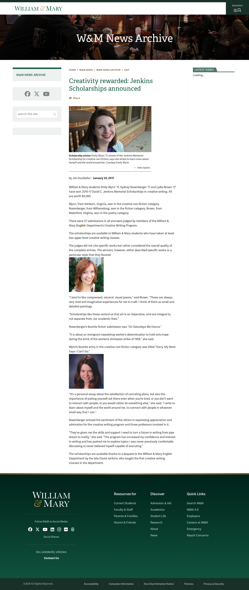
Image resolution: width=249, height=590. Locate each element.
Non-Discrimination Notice (159, 584)
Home (72, 70)
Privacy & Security (214, 584)
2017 (126, 70)
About (154, 529)
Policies (188, 584)
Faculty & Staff (123, 509)
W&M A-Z (193, 509)
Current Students (125, 503)
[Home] (38, 8)
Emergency (194, 529)
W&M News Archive (124, 38)
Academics (157, 509)
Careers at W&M (197, 522)
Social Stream (51, 536)
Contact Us (51, 558)
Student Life (158, 516)
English (81, 225)
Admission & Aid (160, 503)
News (153, 535)
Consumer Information (121, 584)
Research (156, 522)
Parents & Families (126, 516)
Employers (193, 516)
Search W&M (195, 503)
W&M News (86, 70)
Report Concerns (198, 535)
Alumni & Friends (125, 522)
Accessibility (91, 584)
